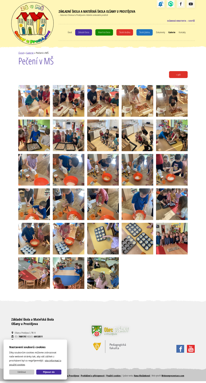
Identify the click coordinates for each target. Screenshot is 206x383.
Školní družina (125, 33)
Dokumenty (161, 33)
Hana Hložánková (142, 377)
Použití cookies (113, 377)
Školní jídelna (145, 33)
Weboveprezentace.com (173, 377)
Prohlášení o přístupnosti (93, 377)
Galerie (172, 33)
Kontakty (183, 33)
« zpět (178, 76)
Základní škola (83, 33)
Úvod (69, 33)
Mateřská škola (104, 33)
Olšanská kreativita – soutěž (180, 21)
